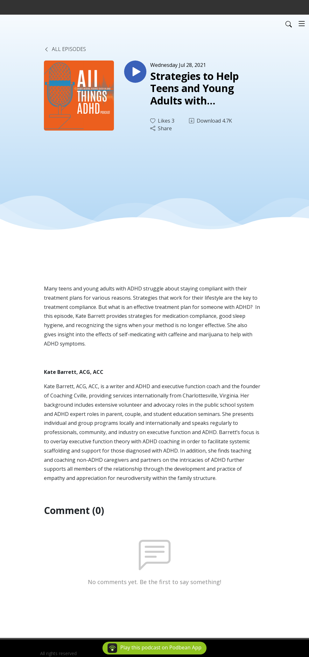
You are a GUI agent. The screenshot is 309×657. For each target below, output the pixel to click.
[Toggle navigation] (301, 24)
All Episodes (65, 49)
